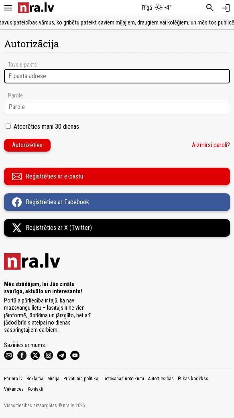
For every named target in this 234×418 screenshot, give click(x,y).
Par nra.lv (13, 378)
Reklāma (34, 378)
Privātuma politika (80, 378)
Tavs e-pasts (22, 64)
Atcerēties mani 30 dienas (46, 126)
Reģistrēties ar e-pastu (47, 176)
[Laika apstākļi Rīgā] (157, 8)
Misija (53, 378)
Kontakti (35, 389)
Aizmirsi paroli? (211, 145)
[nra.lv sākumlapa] (36, 7)
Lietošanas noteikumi (123, 378)
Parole (15, 95)
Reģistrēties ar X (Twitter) (52, 228)
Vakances (14, 389)
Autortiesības (161, 378)
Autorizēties (27, 145)
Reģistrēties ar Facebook (50, 202)
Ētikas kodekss (193, 378)
